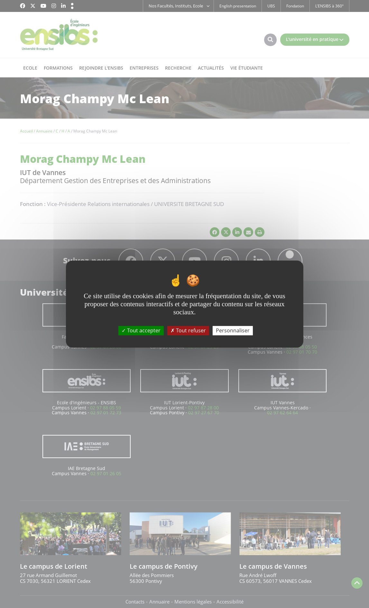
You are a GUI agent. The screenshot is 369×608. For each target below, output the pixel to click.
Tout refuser (188, 330)
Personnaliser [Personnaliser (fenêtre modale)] (233, 330)
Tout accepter (141, 330)
